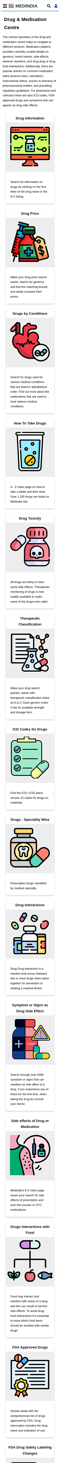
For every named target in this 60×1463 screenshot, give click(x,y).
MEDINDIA (23, 5)
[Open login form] (56, 6)
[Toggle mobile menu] (4, 6)
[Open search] (49, 6)
